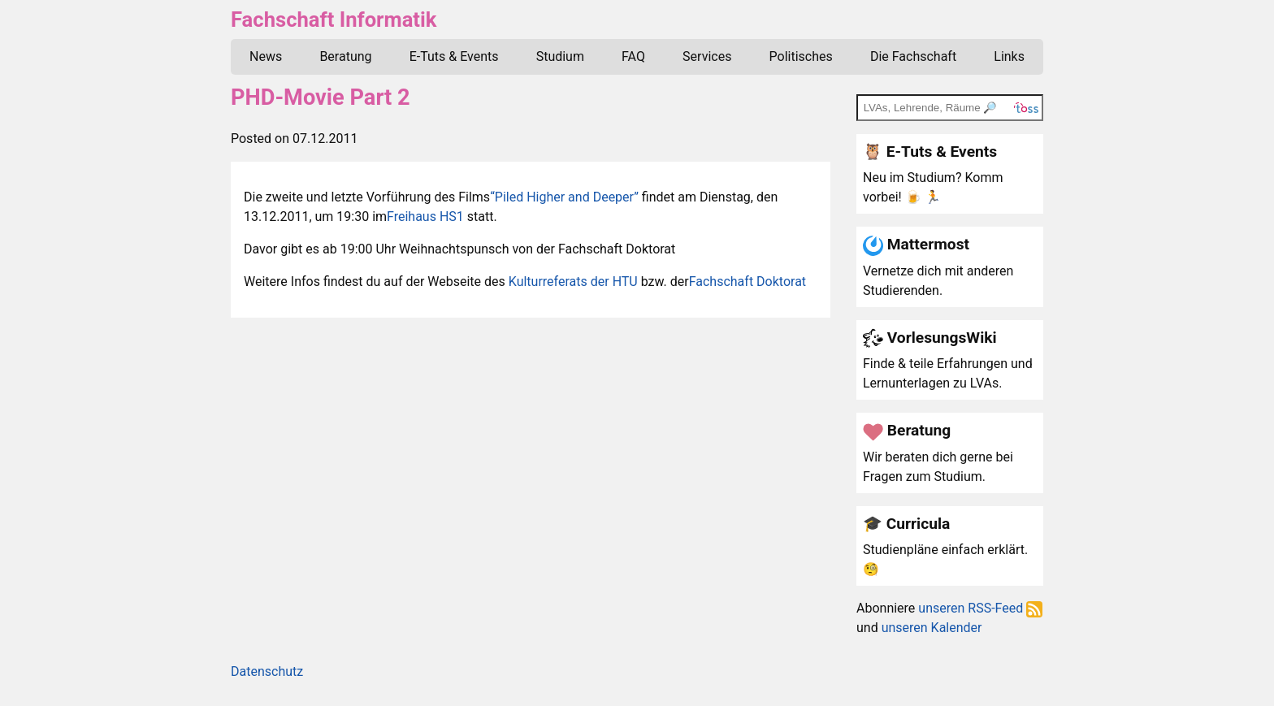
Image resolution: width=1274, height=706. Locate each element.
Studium (560, 56)
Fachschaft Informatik (333, 19)
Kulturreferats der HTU (573, 281)
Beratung (345, 56)
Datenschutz (267, 671)
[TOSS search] (949, 107)
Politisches (801, 56)
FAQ (633, 56)
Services (706, 56)
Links (1009, 56)
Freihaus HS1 (425, 216)
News (265, 56)
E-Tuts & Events (454, 56)
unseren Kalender (932, 627)
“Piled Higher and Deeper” (564, 197)
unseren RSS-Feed (980, 608)
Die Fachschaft (913, 56)
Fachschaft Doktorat (747, 281)
